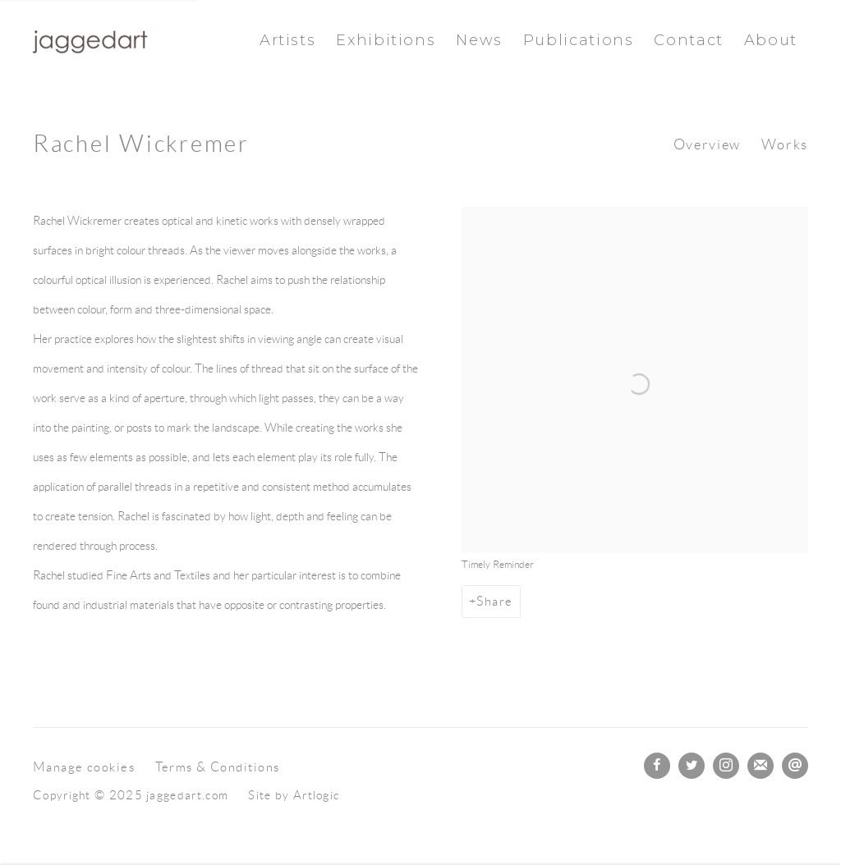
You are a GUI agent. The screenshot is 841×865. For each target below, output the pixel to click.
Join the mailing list (760, 766)
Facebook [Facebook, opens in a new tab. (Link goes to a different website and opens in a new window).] (657, 766)
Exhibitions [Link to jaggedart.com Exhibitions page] (385, 39)
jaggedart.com (90, 40)
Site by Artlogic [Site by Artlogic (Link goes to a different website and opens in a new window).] (293, 795)
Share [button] (494, 601)
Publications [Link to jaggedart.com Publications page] (578, 39)
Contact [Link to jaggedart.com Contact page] (688, 39)
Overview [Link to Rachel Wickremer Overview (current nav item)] (707, 144)
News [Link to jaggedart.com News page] (479, 39)
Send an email (795, 766)
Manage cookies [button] (84, 767)
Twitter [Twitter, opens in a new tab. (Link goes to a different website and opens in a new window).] (691, 766)
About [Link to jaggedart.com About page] (770, 39)
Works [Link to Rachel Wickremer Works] (784, 144)
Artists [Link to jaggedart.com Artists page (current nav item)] (287, 39)
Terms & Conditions (217, 767)
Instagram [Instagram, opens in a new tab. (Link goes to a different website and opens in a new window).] (726, 766)
